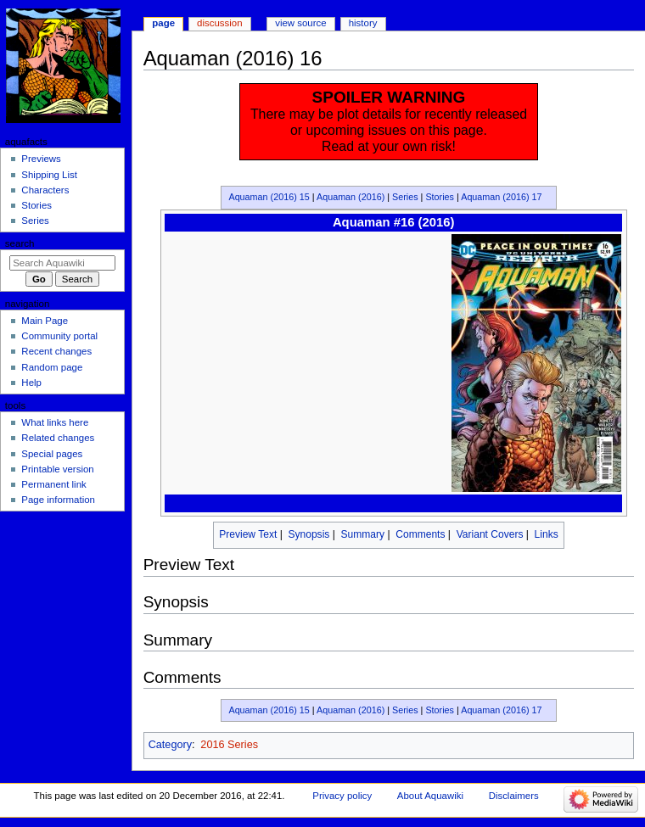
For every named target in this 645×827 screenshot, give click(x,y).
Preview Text (248, 534)
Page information (58, 500)
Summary (363, 534)
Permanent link (53, 484)
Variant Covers (490, 534)
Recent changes (56, 351)
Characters (45, 190)
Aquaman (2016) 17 (501, 197)
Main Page (44, 321)
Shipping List (49, 175)
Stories (439, 197)
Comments (420, 534)
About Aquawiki (430, 796)
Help (31, 382)
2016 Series (229, 745)
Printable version (57, 469)
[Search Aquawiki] (62, 263)
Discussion (219, 23)
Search (20, 243)
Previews (40, 159)
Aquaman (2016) (350, 197)
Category (170, 745)
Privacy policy (342, 796)
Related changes (57, 438)
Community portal (59, 336)
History (363, 23)
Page (163, 23)
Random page (51, 367)
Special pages (51, 454)
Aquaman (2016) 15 (268, 197)
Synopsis (308, 534)
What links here (54, 422)
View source (300, 23)
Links (546, 534)
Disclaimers (514, 796)
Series (405, 197)
